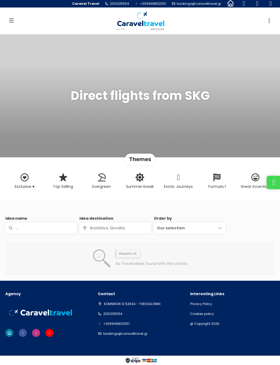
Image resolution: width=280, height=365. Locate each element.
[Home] (231, 3)
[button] (269, 21)
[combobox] (115, 228)
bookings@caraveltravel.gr (199, 4)
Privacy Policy (201, 304)
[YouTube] (271, 3)
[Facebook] (244, 3)
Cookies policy (202, 314)
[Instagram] (257, 3)
